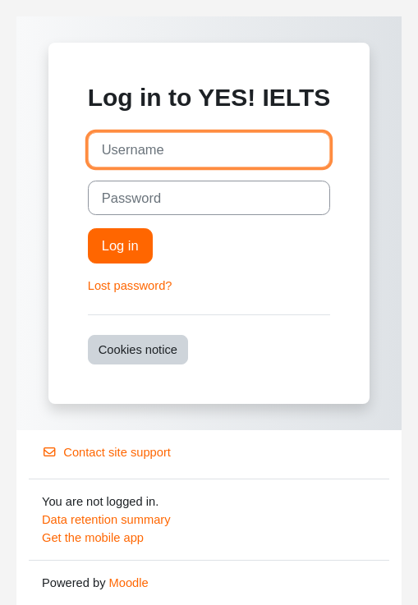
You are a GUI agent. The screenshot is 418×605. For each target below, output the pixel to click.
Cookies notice (138, 349)
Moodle (129, 582)
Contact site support (106, 452)
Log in (120, 245)
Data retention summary (106, 519)
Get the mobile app (93, 537)
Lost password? (130, 285)
